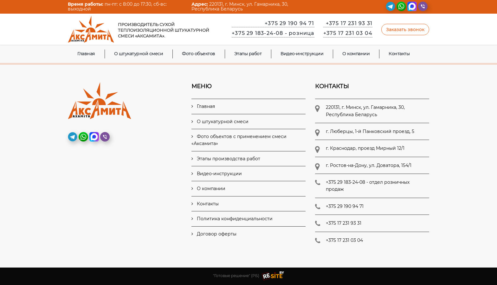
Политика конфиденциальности (232, 219)
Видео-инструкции (302, 53)
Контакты (399, 53)
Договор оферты (213, 234)
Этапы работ (248, 53)
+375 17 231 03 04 (347, 33)
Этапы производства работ (225, 159)
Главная (86, 53)
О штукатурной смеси (138, 53)
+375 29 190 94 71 (289, 23)
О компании (356, 53)
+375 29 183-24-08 (273, 33)
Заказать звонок (405, 29)
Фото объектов (198, 53)
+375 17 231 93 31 (349, 23)
